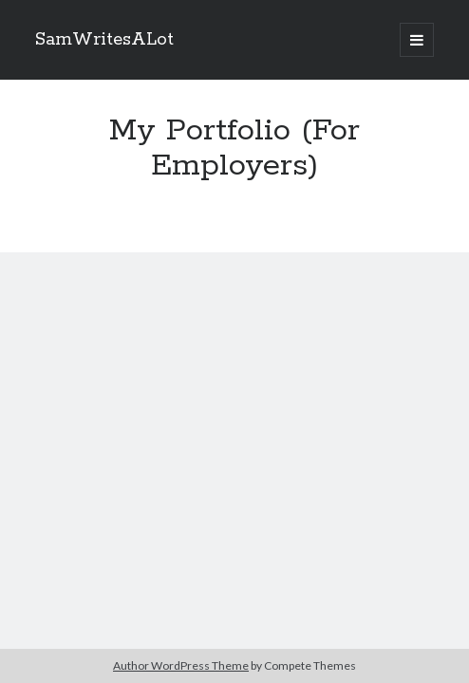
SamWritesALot (104, 39)
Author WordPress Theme (181, 665)
